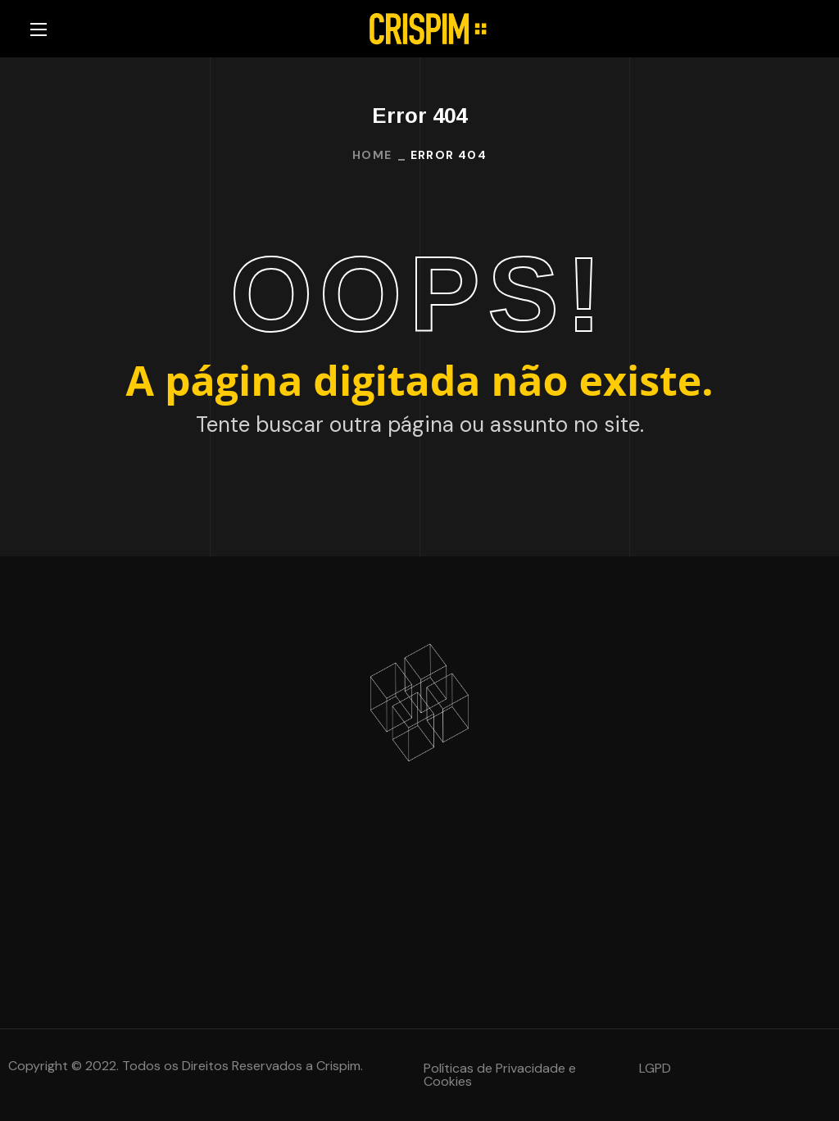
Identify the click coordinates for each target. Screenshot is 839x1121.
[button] (519, 1075)
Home (372, 155)
